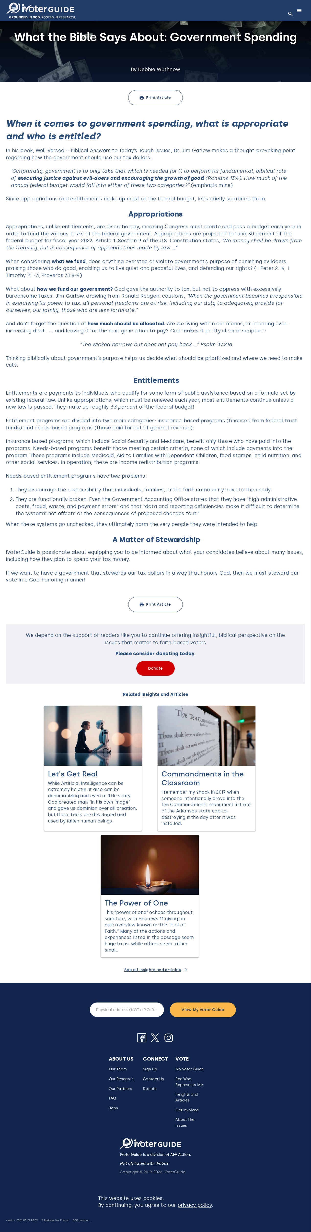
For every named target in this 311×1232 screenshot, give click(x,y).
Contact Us (153, 1079)
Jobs (113, 1108)
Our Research (121, 1079)
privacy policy (195, 1205)
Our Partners (120, 1089)
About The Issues (184, 1122)
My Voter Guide (189, 1069)
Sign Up (150, 1069)
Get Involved (186, 1110)
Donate (150, 1089)
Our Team (118, 1069)
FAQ (112, 1098)
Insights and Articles (186, 1097)
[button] (41, 10)
